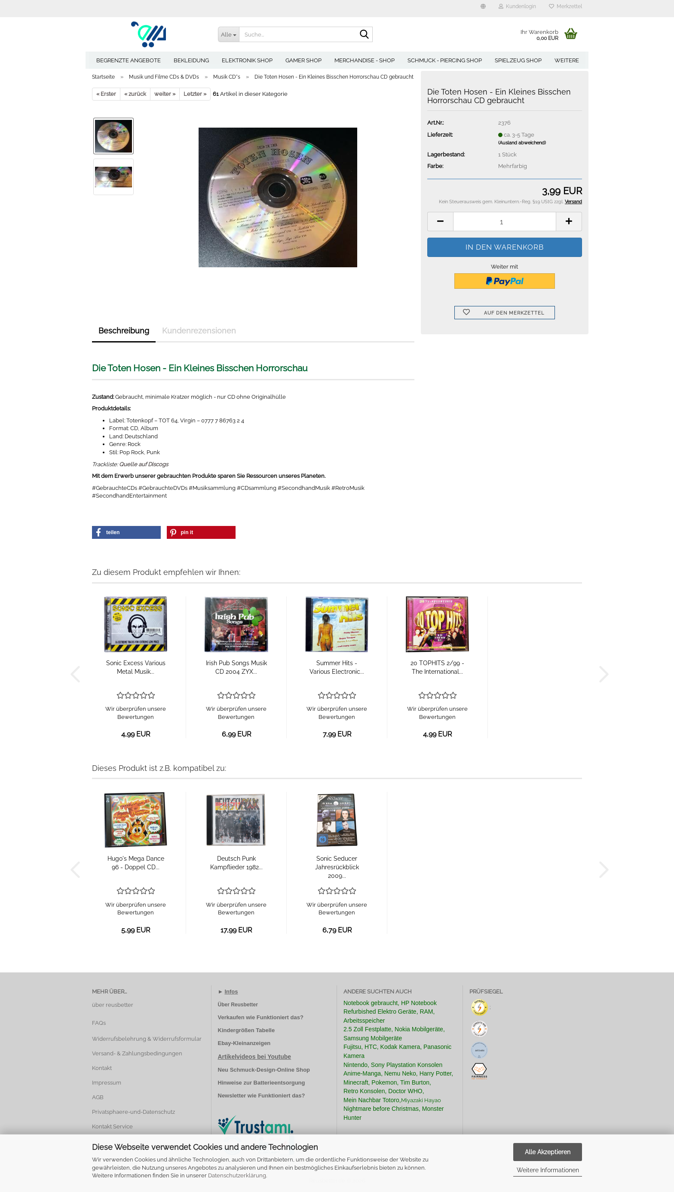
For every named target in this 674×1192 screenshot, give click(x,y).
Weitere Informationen (548, 1170)
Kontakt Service (112, 1126)
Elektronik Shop (247, 60)
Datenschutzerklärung (237, 1175)
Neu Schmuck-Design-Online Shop (264, 1070)
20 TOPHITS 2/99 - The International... (437, 667)
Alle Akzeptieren (547, 1152)
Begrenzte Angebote (128, 60)
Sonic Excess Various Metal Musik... (135, 667)
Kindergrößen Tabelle (246, 1030)
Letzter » (195, 94)
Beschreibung (123, 330)
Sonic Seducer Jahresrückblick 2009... (337, 867)
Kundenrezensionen (199, 330)
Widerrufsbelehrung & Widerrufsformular (147, 1039)
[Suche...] (228, 34)
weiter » (164, 94)
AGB (98, 1097)
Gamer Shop (303, 60)
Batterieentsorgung (279, 1082)
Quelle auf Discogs (143, 464)
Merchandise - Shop (364, 60)
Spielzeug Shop (518, 60)
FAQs (99, 1023)
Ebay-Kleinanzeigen (244, 1043)
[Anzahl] (504, 221)
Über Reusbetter (238, 1005)
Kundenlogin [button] (517, 6)
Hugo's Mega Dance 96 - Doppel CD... (135, 863)
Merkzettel (565, 6)
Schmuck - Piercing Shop (444, 60)
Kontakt (102, 1068)
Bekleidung (191, 60)
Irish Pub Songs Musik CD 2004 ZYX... (236, 667)
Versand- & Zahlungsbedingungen (137, 1053)
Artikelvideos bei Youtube (254, 1056)
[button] (483, 8)
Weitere (567, 60)
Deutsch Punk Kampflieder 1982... (236, 863)
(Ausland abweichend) (522, 143)
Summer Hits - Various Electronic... (336, 667)
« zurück (135, 94)
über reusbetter (112, 1005)
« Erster (106, 94)
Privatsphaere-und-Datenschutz (133, 1112)
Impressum (106, 1082)
